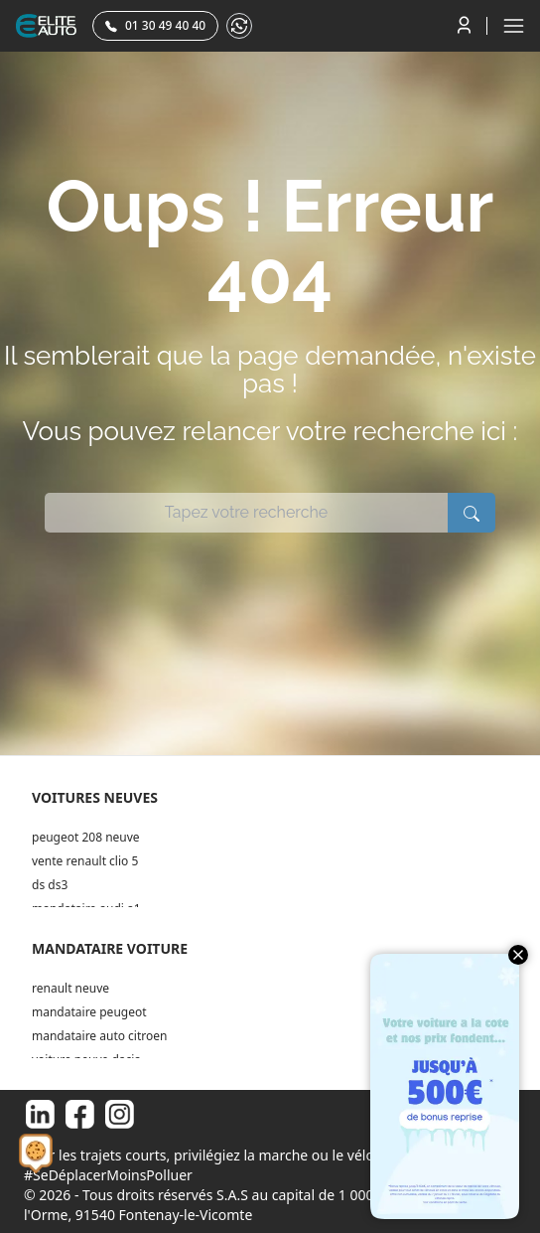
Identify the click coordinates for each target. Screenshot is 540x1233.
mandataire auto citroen (99, 1035)
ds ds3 (50, 884)
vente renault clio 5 (85, 860)
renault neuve (70, 988)
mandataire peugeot (89, 1011)
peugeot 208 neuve (86, 837)
